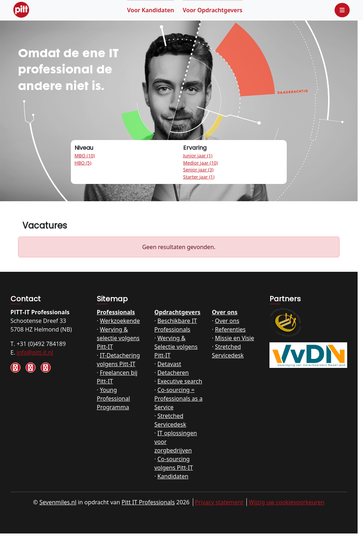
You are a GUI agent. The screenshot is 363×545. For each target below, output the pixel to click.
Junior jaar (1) (198, 155)
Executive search (179, 381)
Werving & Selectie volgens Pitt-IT (176, 346)
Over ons (224, 312)
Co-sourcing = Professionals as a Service (178, 398)
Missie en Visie (234, 338)
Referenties (230, 329)
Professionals (116, 312)
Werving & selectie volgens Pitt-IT (118, 338)
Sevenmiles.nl (58, 502)
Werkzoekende (120, 321)
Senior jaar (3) (198, 169)
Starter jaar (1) (198, 177)
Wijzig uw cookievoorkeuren (287, 502)
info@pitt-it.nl (35, 352)
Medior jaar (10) (200, 162)
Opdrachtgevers (212, 10)
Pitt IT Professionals (148, 502)
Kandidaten (150, 10)
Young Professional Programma (113, 398)
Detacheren (173, 373)
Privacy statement (219, 502)
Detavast (169, 364)
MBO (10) (84, 155)
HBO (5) (82, 162)
